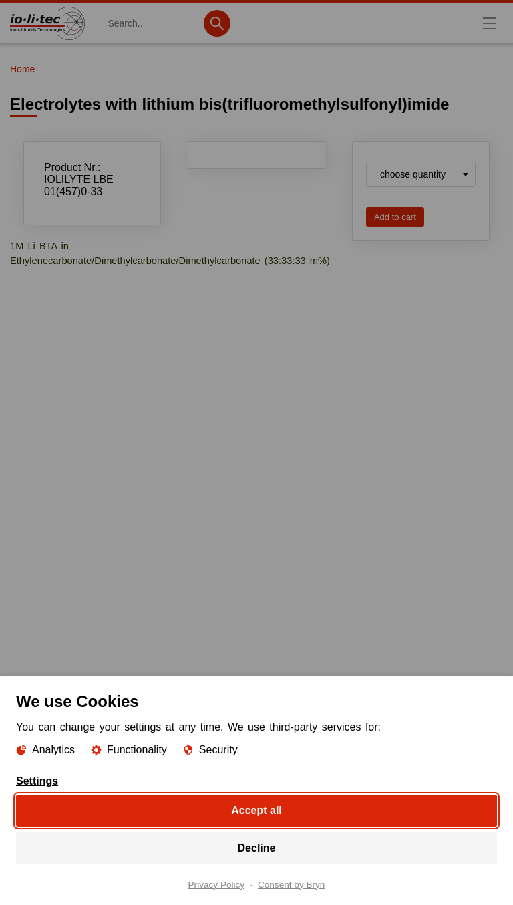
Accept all (256, 809)
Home (22, 68)
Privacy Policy (216, 884)
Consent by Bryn (291, 884)
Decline (257, 847)
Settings (37, 780)
